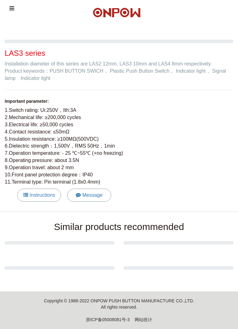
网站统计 (143, 319)
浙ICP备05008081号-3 (108, 319)
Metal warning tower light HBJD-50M (59, 253)
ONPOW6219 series (179, 253)
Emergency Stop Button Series (178, 278)
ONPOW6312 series (60, 278)
